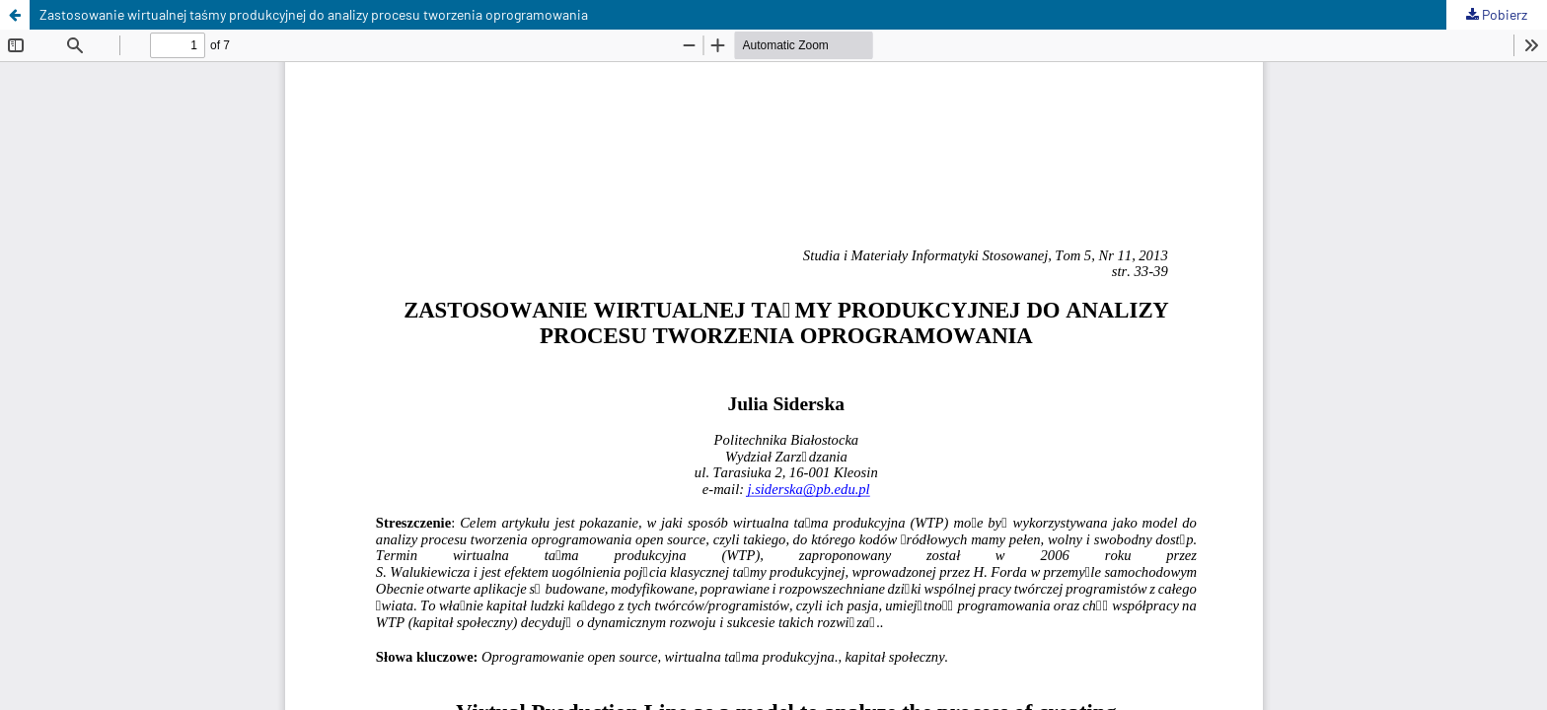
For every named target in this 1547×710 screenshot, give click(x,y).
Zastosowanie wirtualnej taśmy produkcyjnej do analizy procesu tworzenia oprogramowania (313, 14)
